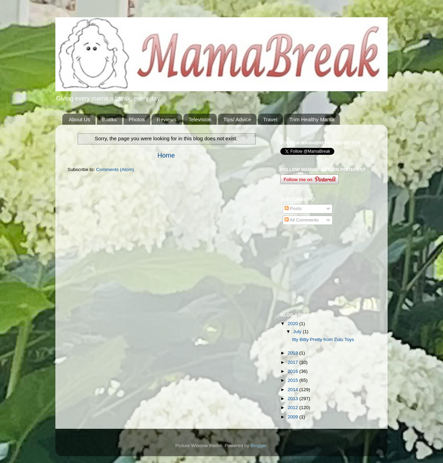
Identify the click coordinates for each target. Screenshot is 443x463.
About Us (79, 119)
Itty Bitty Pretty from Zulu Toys (323, 339)
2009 (293, 416)
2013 (293, 398)
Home (166, 155)
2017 (293, 362)
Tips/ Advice (237, 119)
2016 (293, 371)
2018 (293, 353)
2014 (293, 389)
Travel (270, 119)
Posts (293, 208)
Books (109, 119)
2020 (293, 323)
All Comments (301, 220)
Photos (137, 119)
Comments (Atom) (115, 169)
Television (200, 119)
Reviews (167, 119)
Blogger (258, 445)
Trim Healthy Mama (311, 119)
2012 (293, 407)
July (298, 331)
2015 (293, 380)
